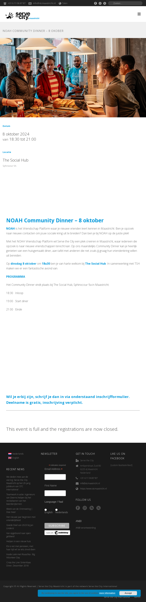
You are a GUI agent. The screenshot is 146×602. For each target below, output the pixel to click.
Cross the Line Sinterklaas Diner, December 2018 (18, 564)
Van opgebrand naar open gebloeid (18, 535)
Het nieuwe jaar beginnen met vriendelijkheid (20, 518)
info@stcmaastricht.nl (44, 3)
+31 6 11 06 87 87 (16, 3)
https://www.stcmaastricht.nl (93, 488)
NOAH (10, 228)
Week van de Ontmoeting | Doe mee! (19, 510)
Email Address (53, 469)
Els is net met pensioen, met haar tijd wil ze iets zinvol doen (20, 548)
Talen (63, 3)
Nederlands (61, 512)
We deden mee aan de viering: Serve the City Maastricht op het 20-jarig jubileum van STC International (18, 483)
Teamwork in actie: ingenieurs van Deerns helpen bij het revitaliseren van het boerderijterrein (20, 499)
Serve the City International (117, 597)
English (48, 512)
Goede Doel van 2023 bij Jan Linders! (19, 527)
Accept (128, 593)
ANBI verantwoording (86, 527)
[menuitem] (16, 454)
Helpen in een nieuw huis (18, 541)
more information (107, 593)
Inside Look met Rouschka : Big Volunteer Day (20, 556)
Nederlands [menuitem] (17, 453)
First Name (50, 485)
